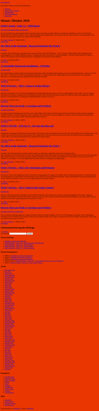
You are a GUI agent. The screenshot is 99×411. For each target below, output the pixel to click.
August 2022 (9, 294)
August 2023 (9, 282)
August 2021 (9, 310)
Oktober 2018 (9, 364)
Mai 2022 (8, 296)
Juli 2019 (7, 348)
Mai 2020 (8, 331)
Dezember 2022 (10, 289)
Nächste (5, 232)
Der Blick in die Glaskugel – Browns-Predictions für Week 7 (30, 146)
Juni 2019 (8, 350)
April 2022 (8, 298)
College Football (10, 378)
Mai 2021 (8, 313)
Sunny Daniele (8, 40)
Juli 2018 (7, 369)
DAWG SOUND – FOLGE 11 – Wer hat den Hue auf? (27, 126)
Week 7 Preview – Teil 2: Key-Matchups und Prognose (27, 167)
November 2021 (10, 305)
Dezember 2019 (10, 340)
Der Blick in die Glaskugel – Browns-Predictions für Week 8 (30, 46)
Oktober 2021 (9, 307)
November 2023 (10, 277)
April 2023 (8, 284)
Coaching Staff (5, 30)
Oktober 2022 (9, 291)
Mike (5, 60)
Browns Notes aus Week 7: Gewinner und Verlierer (26, 106)
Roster (18, 30)
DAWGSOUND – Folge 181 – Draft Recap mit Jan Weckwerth (24, 243)
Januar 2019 (8, 359)
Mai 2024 (8, 272)
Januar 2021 (8, 319)
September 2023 (10, 280)
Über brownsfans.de (11, 14)
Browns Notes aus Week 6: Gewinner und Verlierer (26, 207)
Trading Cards (9, 389)
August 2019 (9, 347)
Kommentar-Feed (10, 403)
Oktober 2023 (9, 279)
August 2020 (9, 327)
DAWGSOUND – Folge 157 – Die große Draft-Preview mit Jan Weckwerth (39, 261)
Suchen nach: (5, 233)
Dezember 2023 (10, 275)
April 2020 (8, 333)
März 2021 (8, 317)
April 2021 (8, 315)
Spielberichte (24, 30)
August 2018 (9, 367)
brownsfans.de (5, 2)
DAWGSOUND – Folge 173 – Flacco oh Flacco (20, 248)
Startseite (7, 9)
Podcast (12, 30)
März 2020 (8, 334)
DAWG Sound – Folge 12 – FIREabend (20, 26)
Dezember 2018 (10, 360)
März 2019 (8, 355)
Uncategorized (9, 392)
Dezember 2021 (10, 303)
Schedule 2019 (9, 12)
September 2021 (10, 308)
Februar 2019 (9, 357)
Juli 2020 (7, 329)
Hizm (6, 80)
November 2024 (10, 270)
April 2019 (8, 354)
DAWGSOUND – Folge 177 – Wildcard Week (19, 246)
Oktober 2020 (9, 324)
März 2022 (8, 300)
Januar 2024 (8, 273)
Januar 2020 (8, 338)
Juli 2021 (7, 312)
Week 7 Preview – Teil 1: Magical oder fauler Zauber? (27, 187)
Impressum (8, 16)
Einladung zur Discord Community (15, 241)
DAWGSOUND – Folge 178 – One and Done (19, 244)
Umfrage (7, 391)
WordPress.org (9, 405)
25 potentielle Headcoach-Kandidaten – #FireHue (25, 66)
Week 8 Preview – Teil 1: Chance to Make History (25, 86)
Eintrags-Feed (9, 402)
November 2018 (10, 362)
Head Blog (30, 408)
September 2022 (10, 293)
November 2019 (10, 341)
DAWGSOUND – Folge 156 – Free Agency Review (26, 262)
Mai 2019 (8, 352)
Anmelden (8, 400)
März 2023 (8, 286)
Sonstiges (4, 50)
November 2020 (10, 322)
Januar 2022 (8, 301)
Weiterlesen (4, 42)
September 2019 (10, 345)
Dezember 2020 (10, 320)
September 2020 (10, 326)
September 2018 (10, 366)
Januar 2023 (8, 287)
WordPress (17, 408)
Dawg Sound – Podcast (12, 11)
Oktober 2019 (9, 343)
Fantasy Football (10, 380)
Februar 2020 (9, 336)
